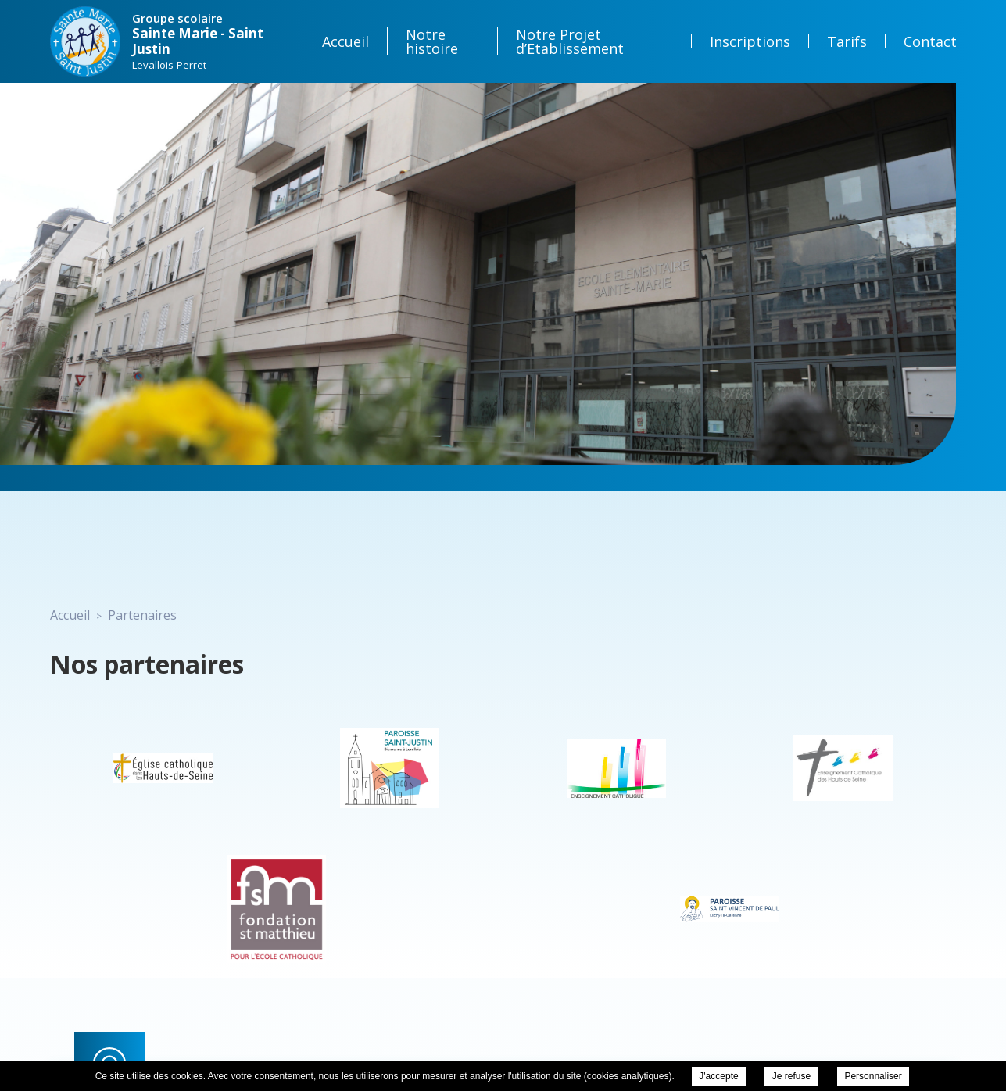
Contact (930, 41)
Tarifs (847, 41)
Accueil (345, 41)
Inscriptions (750, 41)
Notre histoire (432, 41)
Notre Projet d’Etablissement (570, 41)
